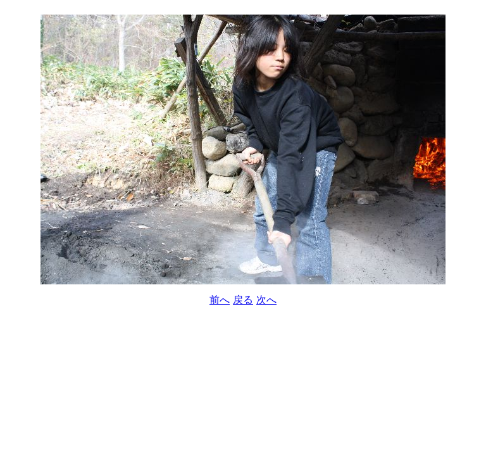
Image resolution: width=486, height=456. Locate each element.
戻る (243, 299)
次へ (266, 299)
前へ (219, 299)
